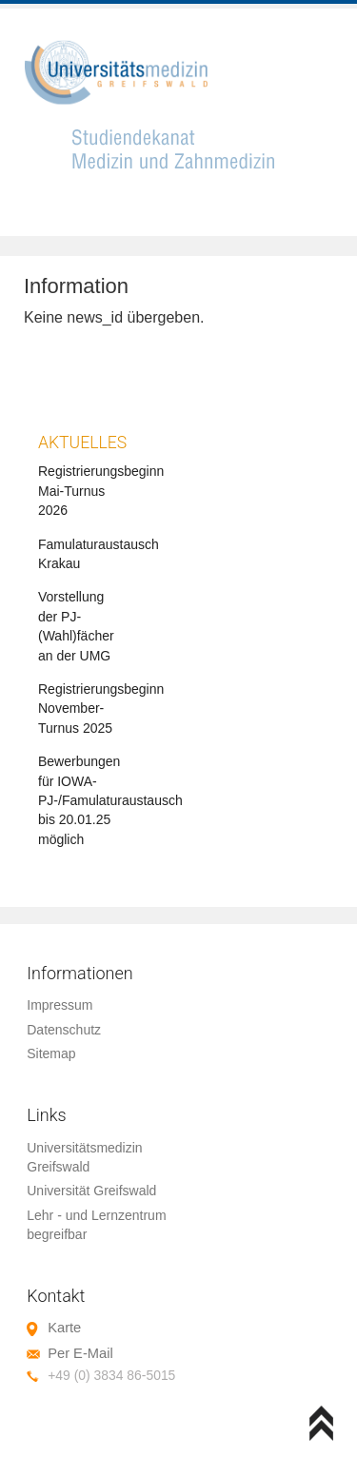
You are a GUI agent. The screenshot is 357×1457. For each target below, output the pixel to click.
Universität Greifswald (91, 1190)
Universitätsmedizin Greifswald (84, 1157)
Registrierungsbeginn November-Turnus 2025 (101, 708)
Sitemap (51, 1053)
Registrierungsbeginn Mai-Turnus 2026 (101, 490)
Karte (64, 1327)
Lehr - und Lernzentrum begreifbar (96, 1225)
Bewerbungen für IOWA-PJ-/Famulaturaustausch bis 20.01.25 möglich (110, 800)
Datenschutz (64, 1029)
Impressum (59, 1005)
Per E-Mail (80, 1353)
